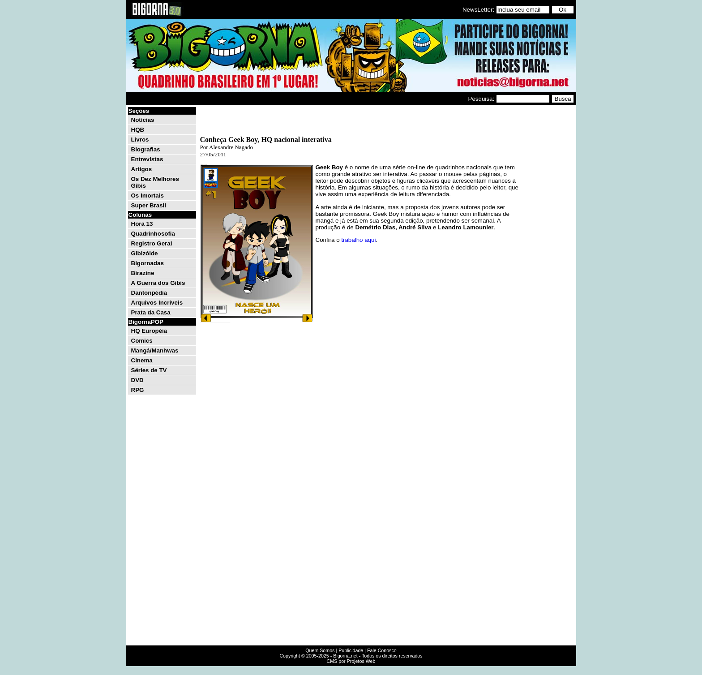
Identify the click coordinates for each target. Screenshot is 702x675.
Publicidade (350, 650)
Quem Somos (319, 650)
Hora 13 (142, 223)
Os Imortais (147, 195)
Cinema (142, 360)
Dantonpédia (149, 292)
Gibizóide (144, 253)
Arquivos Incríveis (157, 302)
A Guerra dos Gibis (158, 282)
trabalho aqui (358, 239)
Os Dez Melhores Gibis (155, 182)
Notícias (142, 119)
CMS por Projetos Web (351, 661)
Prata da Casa (151, 312)
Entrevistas (147, 159)
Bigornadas (147, 263)
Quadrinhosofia (153, 233)
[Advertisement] (548, 241)
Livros (140, 139)
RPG (137, 390)
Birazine (142, 273)
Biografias (145, 149)
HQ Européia (149, 330)
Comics (142, 340)
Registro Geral (151, 243)
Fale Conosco (382, 650)
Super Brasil (149, 205)
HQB (138, 129)
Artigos (141, 169)
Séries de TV (149, 370)
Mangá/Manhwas (155, 350)
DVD (137, 380)
